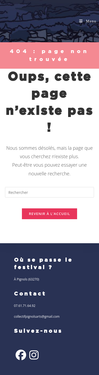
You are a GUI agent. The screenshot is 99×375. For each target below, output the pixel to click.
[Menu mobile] (87, 21)
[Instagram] (34, 354)
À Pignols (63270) (26, 279)
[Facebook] (21, 354)
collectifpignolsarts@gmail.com (37, 316)
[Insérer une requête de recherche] (49, 192)
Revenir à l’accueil (49, 213)
